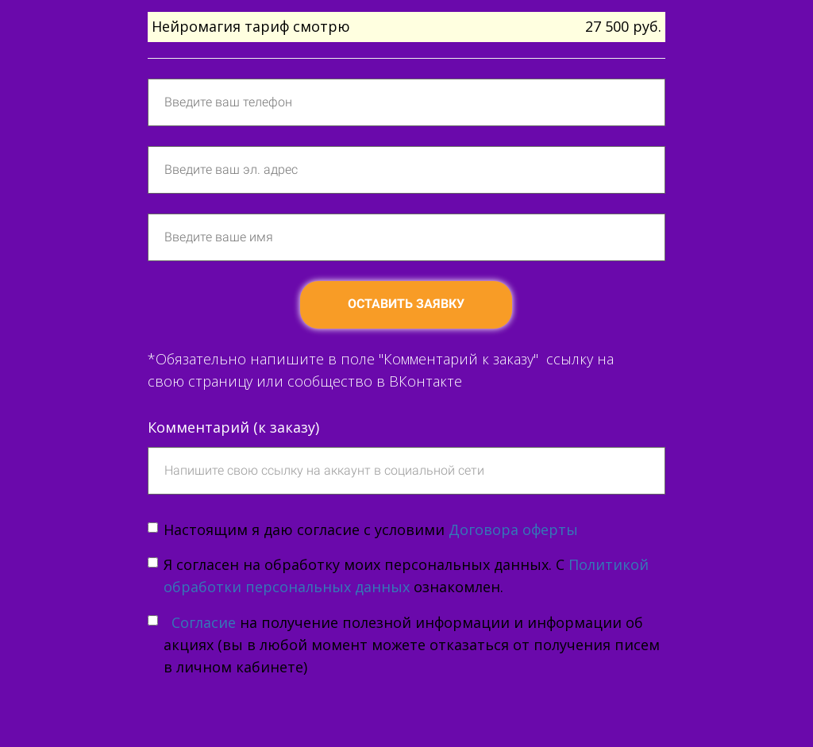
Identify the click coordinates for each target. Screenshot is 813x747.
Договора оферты (513, 529)
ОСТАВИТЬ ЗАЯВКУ (406, 303)
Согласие (202, 622)
